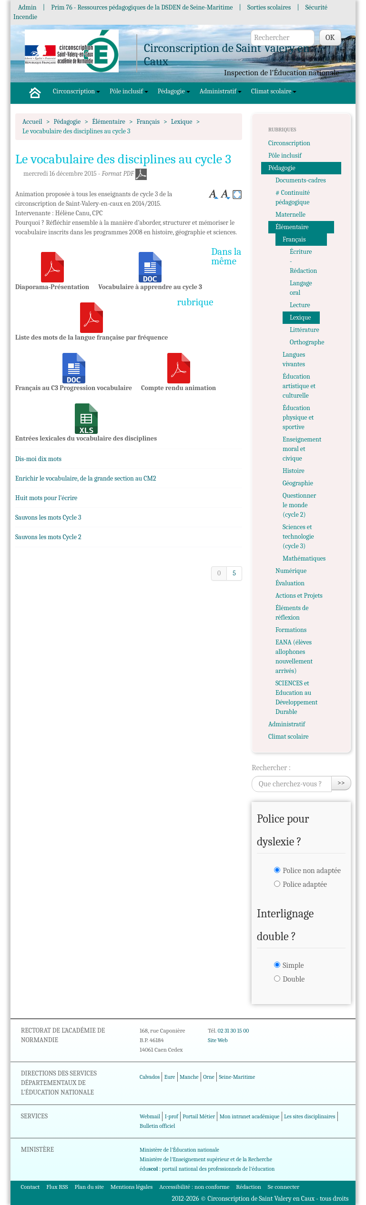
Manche (189, 1077)
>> (341, 783)
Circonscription (76, 91)
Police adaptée (305, 884)
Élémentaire (108, 122)
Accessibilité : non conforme (194, 1186)
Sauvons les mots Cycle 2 (48, 537)
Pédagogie (174, 91)
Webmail (150, 1116)
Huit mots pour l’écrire (46, 498)
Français (148, 122)
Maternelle (290, 215)
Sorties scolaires (269, 7)
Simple (293, 965)
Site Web (217, 1040)
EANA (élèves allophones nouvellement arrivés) (294, 656)
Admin (27, 7)
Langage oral (301, 288)
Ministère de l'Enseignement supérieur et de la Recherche (206, 1159)
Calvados (150, 1077)
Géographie (298, 483)
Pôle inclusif (129, 91)
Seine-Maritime (237, 1077)
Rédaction (248, 1186)
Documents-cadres (300, 180)
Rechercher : (271, 767)
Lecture (300, 305)
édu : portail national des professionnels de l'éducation (207, 1168)
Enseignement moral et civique (302, 448)
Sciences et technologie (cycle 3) (298, 536)
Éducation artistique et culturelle (299, 386)
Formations (290, 630)
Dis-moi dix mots (38, 459)
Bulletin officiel (157, 1126)
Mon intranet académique (250, 1116)
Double (294, 979)
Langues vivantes (294, 359)
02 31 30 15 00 (233, 1030)
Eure (169, 1077)
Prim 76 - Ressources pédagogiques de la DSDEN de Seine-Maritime (142, 7)
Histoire (294, 471)
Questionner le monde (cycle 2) (299, 505)
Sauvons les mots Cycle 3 (48, 517)
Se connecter (283, 1186)
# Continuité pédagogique (292, 197)
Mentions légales (132, 1186)
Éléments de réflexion (291, 613)
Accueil (32, 122)
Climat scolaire (273, 91)
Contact (30, 1186)
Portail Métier (199, 1116)
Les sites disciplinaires (309, 1116)
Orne (208, 1077)
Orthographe (305, 342)
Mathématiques (304, 558)
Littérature (304, 330)
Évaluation (290, 583)
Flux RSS (57, 1186)
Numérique (290, 571)
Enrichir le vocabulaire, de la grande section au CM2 (85, 478)
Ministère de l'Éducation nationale (179, 1149)
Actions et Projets (299, 596)
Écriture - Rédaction (303, 261)
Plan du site (89, 1186)
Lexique (182, 122)
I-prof (171, 1116)
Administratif (221, 91)
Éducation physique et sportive (298, 417)
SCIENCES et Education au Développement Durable (296, 697)
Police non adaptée (312, 870)
